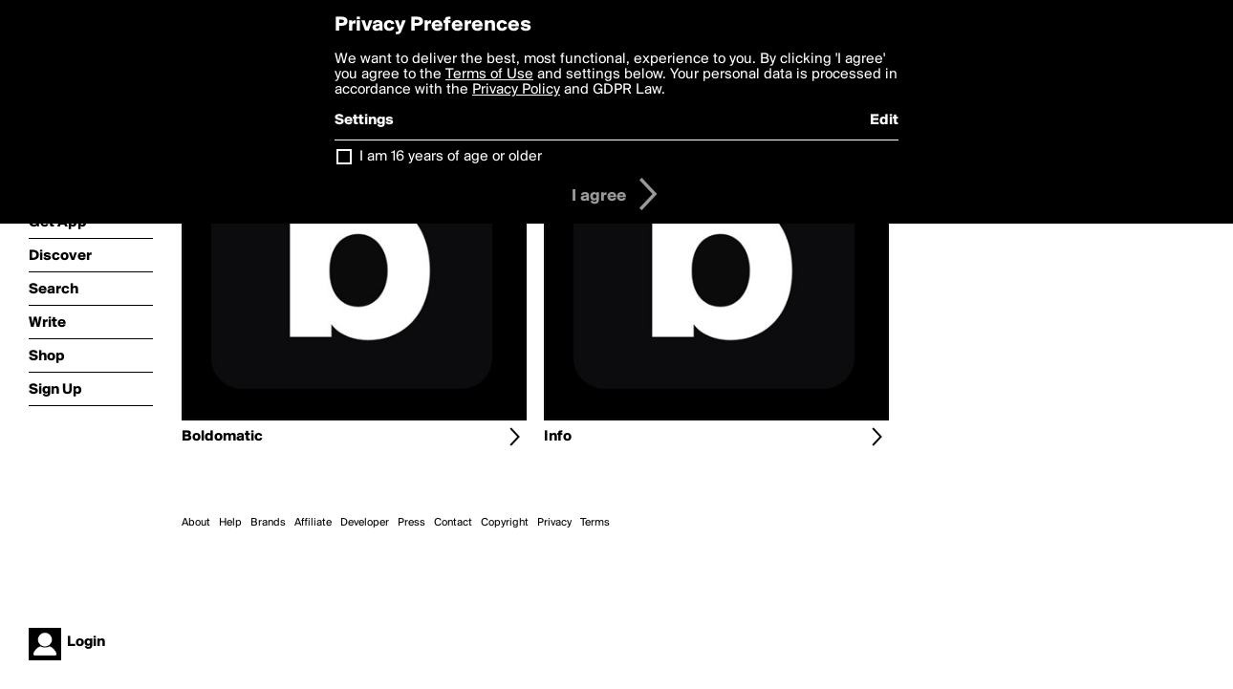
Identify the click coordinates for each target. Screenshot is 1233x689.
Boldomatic (222, 436)
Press (411, 522)
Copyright (505, 522)
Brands (268, 522)
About (196, 522)
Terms (595, 522)
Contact (453, 522)
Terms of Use (489, 74)
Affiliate (313, 522)
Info (558, 436)
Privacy (554, 522)
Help (230, 522)
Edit (884, 120)
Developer (364, 522)
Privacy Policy (516, 89)
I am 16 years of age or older (450, 156)
